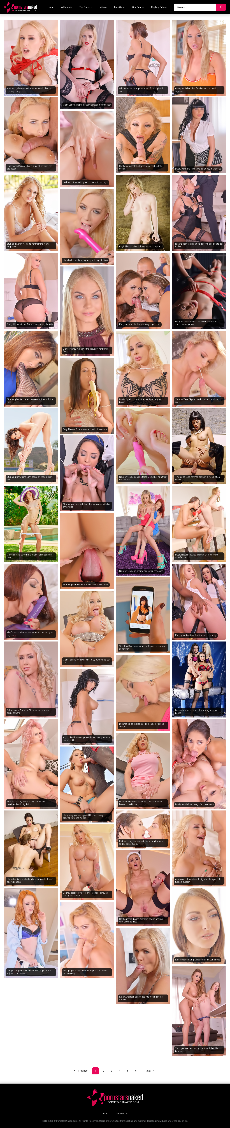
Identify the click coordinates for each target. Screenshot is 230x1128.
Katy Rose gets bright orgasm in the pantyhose (197, 959)
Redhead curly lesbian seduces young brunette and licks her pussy (141, 842)
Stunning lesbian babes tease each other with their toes (30, 401)
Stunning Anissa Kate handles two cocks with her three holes (86, 505)
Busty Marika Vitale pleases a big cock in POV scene (140, 167)
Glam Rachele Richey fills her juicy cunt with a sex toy (86, 661)
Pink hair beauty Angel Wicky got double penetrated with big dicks (26, 803)
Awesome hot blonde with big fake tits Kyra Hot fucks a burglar (197, 880)
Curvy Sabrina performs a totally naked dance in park (29, 556)
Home (51, 7)
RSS (105, 1113)
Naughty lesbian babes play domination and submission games (196, 323)
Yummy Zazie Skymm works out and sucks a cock (196, 401)
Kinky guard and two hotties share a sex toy (195, 635)
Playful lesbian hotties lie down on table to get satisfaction (196, 556)
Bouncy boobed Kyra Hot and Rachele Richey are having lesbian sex (85, 894)
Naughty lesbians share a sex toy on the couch (141, 571)
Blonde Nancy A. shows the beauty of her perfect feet (85, 350)
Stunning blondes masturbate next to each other (85, 584)
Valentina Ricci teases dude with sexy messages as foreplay (142, 647)
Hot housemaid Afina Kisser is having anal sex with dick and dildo (141, 920)
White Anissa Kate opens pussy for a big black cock (141, 90)
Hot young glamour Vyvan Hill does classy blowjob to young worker (83, 816)
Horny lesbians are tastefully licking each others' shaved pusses (30, 880)
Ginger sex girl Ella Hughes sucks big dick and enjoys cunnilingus (29, 972)
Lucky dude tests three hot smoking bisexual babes (196, 711)
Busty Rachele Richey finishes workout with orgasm (195, 90)
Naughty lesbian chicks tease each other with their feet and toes (142, 478)
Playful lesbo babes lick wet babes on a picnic (140, 246)
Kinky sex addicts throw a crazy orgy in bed (139, 324)
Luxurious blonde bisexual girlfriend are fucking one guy (141, 725)
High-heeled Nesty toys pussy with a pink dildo (85, 260)
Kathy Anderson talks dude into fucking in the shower (140, 998)
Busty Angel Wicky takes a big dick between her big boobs (29, 167)
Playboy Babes (158, 7)
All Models (66, 7)
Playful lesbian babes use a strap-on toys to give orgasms (29, 634)
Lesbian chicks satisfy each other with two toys (85, 182)
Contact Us (121, 1113)
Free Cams (119, 7)
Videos (103, 7)
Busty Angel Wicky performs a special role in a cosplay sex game (29, 90)
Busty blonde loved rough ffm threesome (194, 804)
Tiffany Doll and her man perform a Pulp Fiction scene (197, 478)
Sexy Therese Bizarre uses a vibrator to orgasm (85, 429)
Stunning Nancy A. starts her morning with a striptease (28, 245)
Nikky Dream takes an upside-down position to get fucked (198, 245)
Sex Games (138, 7)
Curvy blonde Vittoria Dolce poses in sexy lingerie (30, 324)
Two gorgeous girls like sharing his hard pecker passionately (85, 972)
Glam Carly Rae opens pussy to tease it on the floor (87, 105)
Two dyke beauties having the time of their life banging (196, 1050)
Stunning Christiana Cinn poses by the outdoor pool (29, 478)
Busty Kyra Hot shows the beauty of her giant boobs (140, 401)
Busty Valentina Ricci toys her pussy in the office (198, 169)
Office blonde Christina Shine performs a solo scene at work (28, 711)
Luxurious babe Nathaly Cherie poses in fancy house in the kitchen (140, 803)
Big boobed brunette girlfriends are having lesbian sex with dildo (86, 739)
